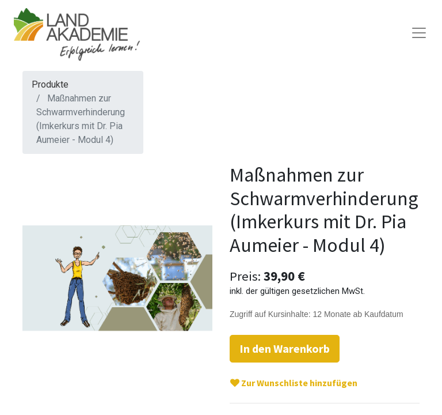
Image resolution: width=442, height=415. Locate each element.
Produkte (50, 84)
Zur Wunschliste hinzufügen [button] (293, 382)
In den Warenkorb (284, 348)
